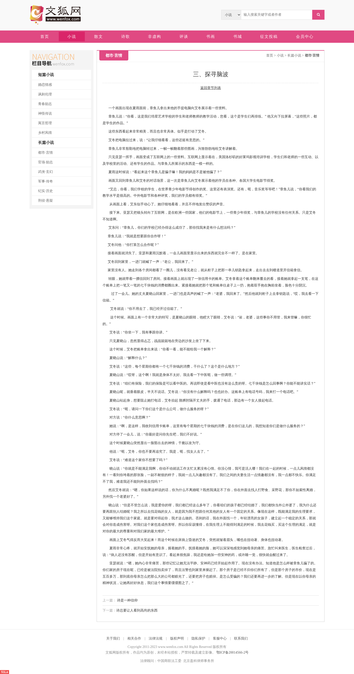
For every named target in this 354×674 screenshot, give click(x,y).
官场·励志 (45, 162)
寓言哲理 (45, 123)
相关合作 (134, 638)
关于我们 (113, 638)
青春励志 (45, 104)
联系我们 (241, 638)
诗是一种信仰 (127, 600)
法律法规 (155, 638)
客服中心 (220, 638)
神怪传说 (45, 113)
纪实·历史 (45, 191)
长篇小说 (46, 142)
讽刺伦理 (45, 94)
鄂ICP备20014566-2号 (232, 652)
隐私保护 (198, 638)
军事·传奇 (45, 181)
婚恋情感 (45, 85)
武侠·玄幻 (45, 172)
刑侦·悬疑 (45, 200)
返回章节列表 (210, 88)
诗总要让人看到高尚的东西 (137, 610)
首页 (269, 55)
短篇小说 (46, 75)
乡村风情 (45, 133)
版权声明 (177, 638)
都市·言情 (45, 152)
